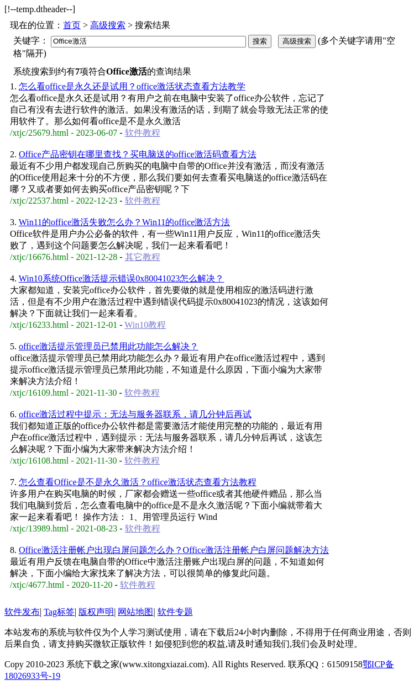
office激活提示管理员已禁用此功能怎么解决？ (108, 346)
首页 (72, 25)
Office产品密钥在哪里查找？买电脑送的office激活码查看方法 (137, 154)
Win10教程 (145, 324)
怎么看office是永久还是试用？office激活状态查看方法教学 (132, 86)
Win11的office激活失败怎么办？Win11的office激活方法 (125, 222)
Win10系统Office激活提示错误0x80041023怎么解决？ (121, 278)
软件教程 (142, 132)
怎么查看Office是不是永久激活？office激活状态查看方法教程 (137, 482)
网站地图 (135, 611)
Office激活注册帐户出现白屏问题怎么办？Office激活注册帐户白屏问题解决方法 (174, 550)
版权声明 (96, 611)
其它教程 (142, 257)
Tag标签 (59, 611)
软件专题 (175, 611)
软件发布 (22, 611)
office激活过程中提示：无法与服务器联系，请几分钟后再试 (135, 414)
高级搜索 (107, 25)
